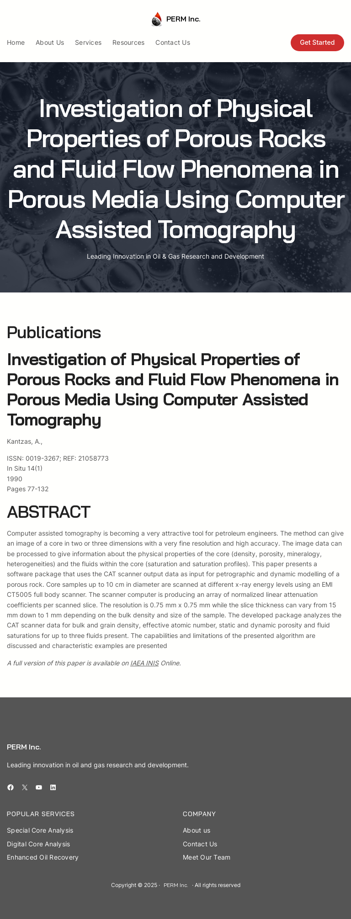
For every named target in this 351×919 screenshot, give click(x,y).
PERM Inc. (183, 18)
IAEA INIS (144, 663)
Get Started (317, 42)
